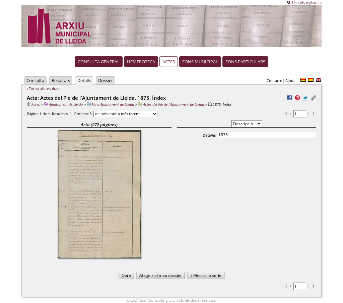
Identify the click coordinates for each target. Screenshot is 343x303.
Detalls (84, 80)
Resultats (61, 80)
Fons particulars (245, 62)
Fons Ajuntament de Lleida (110, 104)
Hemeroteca (141, 62)
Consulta (35, 80)
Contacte (274, 80)
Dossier (105, 80)
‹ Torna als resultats (43, 88)
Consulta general (99, 62)
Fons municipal (200, 62)
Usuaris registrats (307, 2)
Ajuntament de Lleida (63, 104)
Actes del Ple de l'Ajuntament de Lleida (171, 104)
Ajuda (290, 80)
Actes (168, 62)
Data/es (209, 135)
